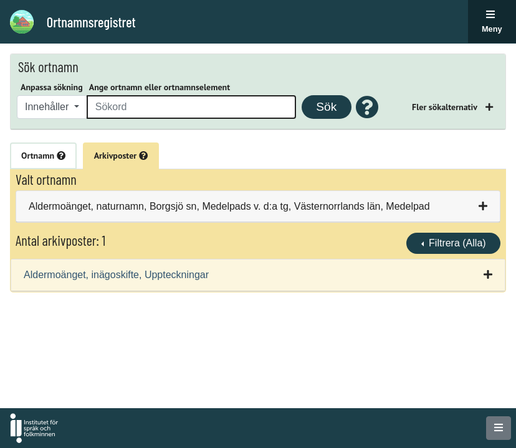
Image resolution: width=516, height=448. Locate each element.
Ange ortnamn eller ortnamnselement (159, 87)
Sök (326, 106)
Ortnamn (43, 155)
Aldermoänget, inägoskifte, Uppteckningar (116, 274)
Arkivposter (121, 155)
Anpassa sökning (52, 87)
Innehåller (48, 106)
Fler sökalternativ (445, 107)
